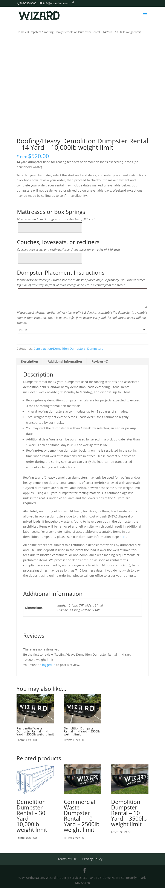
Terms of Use (67, 858)
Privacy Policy (92, 858)
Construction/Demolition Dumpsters (60, 348)
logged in (48, 664)
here (122, 536)
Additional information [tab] (65, 361)
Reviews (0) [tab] (100, 361)
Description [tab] (29, 361)
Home (20, 32)
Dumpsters (34, 32)
